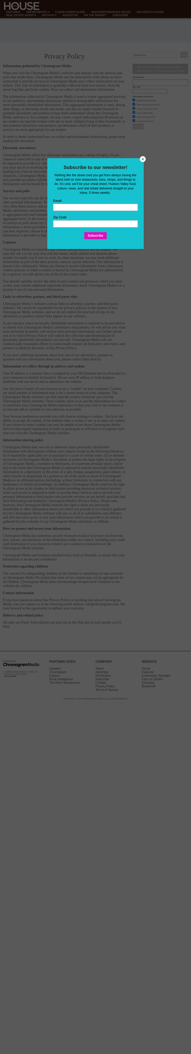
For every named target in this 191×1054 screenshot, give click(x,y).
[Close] (143, 159)
